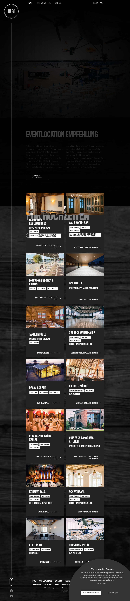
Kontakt (58, 3)
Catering (58, 581)
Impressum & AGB (68, 584)
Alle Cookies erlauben (91, 592)
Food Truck (36, 584)
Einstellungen (113, 593)
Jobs (57, 584)
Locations (48, 584)
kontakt (65, 591)
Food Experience (44, 3)
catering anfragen (37, 176)
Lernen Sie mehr (102, 583)
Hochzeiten (69, 581)
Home (30, 3)
